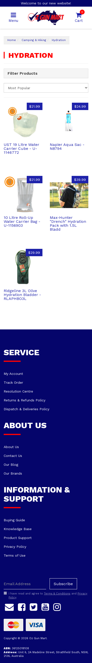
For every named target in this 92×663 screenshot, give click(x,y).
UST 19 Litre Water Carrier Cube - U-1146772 (21, 148)
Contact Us (13, 456)
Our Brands (13, 473)
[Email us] (9, 606)
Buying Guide (14, 520)
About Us (11, 447)
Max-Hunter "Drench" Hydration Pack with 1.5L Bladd (68, 223)
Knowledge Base (18, 529)
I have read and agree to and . (45, 595)
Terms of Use (15, 555)
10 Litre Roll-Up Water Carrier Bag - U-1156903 (22, 221)
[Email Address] (25, 583)
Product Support (18, 538)
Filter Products (23, 73)
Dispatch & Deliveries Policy (26, 409)
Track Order (13, 382)
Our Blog (11, 464)
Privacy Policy (15, 547)
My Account (13, 374)
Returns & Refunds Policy (24, 400)
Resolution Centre (18, 391)
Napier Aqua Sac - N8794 (67, 146)
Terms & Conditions (57, 593)
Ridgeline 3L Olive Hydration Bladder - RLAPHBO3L (22, 294)
